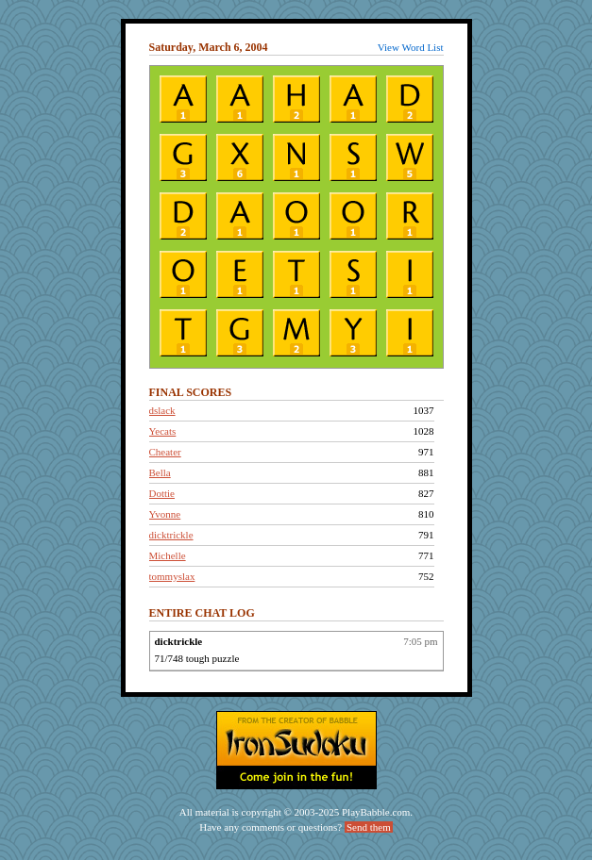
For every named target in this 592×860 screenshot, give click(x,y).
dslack (162, 410)
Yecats (163, 431)
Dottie (162, 493)
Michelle (167, 555)
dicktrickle (171, 534)
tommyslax (172, 576)
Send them (369, 827)
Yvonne (165, 514)
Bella (160, 472)
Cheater (165, 451)
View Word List (411, 47)
